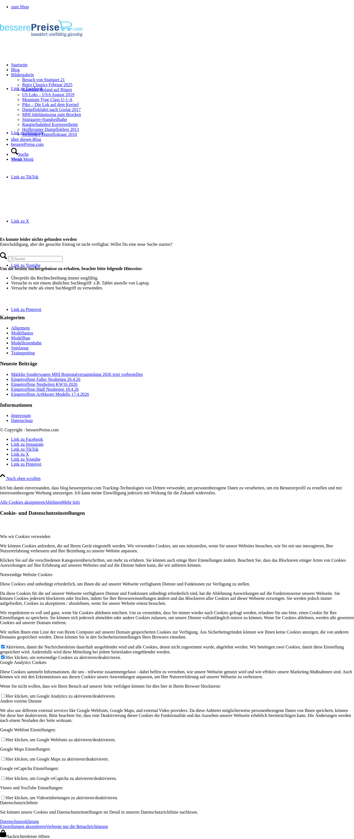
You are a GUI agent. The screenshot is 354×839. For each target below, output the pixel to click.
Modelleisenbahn (26, 343)
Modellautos (22, 333)
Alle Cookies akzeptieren (22, 502)
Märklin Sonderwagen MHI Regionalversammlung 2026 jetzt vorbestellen (77, 374)
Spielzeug (19, 347)
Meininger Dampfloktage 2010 (49, 134)
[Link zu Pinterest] (26, 309)
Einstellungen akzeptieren (23, 826)
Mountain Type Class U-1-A (47, 99)
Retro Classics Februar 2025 (47, 84)
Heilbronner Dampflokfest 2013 (50, 129)
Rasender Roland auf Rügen (47, 89)
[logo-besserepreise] (41, 40)
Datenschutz (22, 420)
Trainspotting (23, 352)
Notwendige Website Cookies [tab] (26, 574)
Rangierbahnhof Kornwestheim (50, 124)
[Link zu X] (20, 221)
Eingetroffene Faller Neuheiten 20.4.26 (45, 379)
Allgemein (20, 328)
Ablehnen (53, 502)
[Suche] (20, 154)
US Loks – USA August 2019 (48, 94)
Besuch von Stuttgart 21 (43, 79)
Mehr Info (71, 502)
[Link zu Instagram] (27, 444)
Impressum (21, 415)
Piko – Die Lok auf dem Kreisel (50, 104)
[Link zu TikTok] (24, 177)
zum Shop (20, 6)
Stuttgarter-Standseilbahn (44, 119)
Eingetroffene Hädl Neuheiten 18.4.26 (45, 389)
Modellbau (20, 338)
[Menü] (22, 159)
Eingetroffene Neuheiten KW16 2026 (44, 384)
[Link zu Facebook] (27, 439)
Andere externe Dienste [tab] (21, 701)
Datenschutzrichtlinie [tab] (19, 802)
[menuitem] (182, 6)
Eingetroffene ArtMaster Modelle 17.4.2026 (50, 394)
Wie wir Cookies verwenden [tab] (25, 536)
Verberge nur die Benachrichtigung (77, 826)
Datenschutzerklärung (19, 821)
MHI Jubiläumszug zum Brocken (51, 114)
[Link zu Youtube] (25, 265)
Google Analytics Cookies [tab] (23, 662)
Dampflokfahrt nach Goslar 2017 (51, 109)
